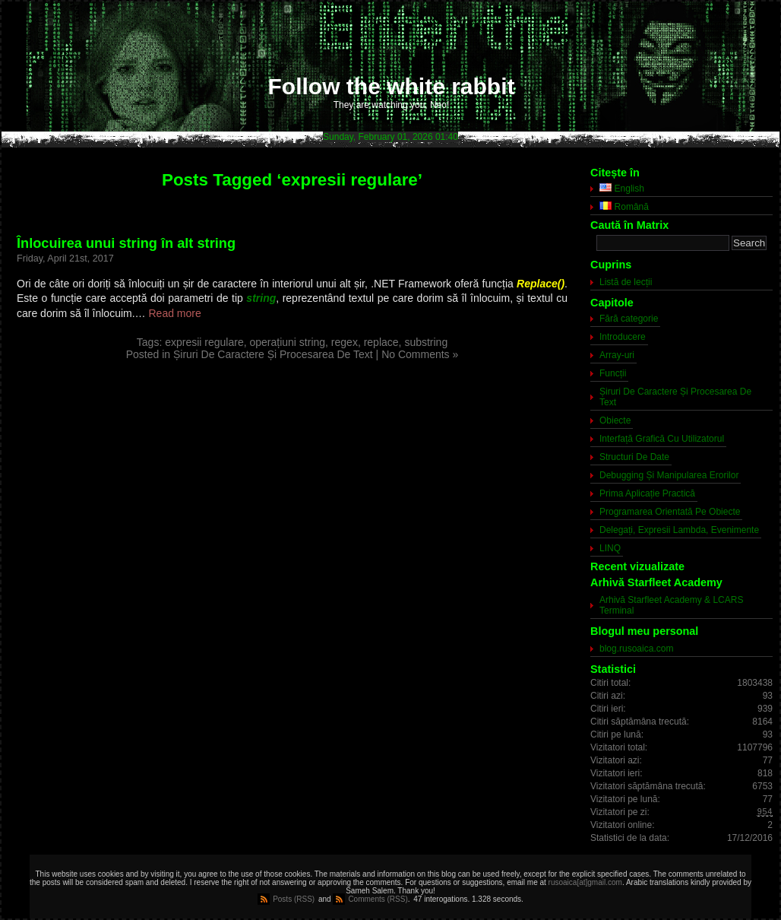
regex (344, 342)
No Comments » (419, 354)
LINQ (610, 548)
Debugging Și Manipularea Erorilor (668, 475)
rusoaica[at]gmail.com (585, 882)
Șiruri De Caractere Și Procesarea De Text (273, 354)
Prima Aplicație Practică (647, 493)
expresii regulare (204, 342)
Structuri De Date (634, 457)
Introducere (622, 337)
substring (425, 342)
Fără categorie (628, 318)
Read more (175, 313)
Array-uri (616, 355)
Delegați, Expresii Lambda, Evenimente (679, 530)
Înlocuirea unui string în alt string (126, 243)
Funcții (612, 373)
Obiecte (615, 420)
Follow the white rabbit (391, 86)
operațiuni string (287, 342)
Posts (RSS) (294, 899)
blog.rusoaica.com (636, 648)
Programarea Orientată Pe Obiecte (669, 511)
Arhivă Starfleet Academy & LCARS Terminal (671, 605)
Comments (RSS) (377, 899)
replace (381, 342)
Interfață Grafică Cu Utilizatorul (661, 438)
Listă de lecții (625, 282)
